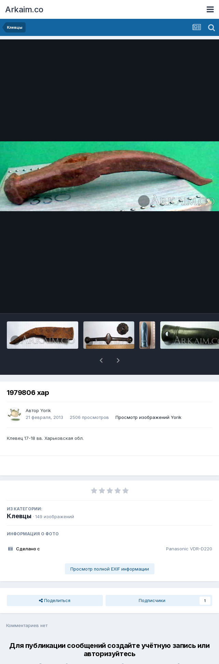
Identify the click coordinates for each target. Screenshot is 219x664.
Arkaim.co (24, 9)
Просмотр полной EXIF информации (109, 551)
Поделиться (54, 582)
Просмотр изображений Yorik (148, 399)
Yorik (45, 392)
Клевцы (19, 498)
